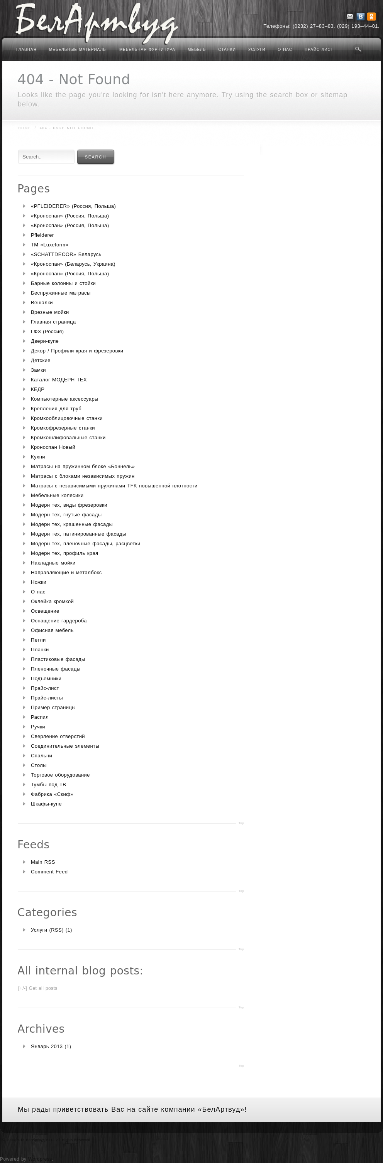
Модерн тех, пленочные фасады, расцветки (86, 543)
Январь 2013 (47, 1046)
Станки (227, 49)
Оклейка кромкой (52, 601)
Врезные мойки (50, 312)
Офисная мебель (52, 630)
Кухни (38, 457)
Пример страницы (53, 707)
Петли (38, 640)
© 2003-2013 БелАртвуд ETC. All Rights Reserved (46, 1140)
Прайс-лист (319, 49)
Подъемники (46, 678)
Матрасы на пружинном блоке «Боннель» (83, 466)
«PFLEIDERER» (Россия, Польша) (73, 206)
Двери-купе (45, 341)
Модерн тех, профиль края (64, 553)
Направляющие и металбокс (66, 572)
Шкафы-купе (46, 804)
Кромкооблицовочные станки (67, 418)
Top (241, 823)
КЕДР (37, 389)
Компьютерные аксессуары (64, 399)
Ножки (38, 582)
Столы (39, 765)
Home (24, 128)
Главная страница (53, 322)
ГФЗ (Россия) (47, 331)
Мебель (197, 49)
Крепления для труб (56, 408)
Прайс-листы (47, 698)
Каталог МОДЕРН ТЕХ (59, 380)
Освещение (45, 611)
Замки (38, 370)
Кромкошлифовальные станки (68, 437)
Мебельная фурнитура (147, 49)
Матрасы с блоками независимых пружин (83, 476)
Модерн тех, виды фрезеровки (69, 505)
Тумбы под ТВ (48, 784)
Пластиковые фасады (58, 659)
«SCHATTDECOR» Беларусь (66, 254)
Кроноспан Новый (53, 447)
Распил (40, 717)
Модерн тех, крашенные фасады (72, 524)
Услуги (257, 49)
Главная (26, 49)
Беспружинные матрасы (61, 293)
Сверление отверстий (58, 736)
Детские (41, 360)
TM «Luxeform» (49, 245)
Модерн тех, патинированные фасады (78, 534)
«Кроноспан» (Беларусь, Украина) (73, 264)
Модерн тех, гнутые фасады (66, 514)
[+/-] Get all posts (38, 988)
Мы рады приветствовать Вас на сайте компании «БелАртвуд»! (132, 1109)
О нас (285, 49)
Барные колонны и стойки (63, 283)
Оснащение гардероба (59, 621)
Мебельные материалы (78, 49)
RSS (56, 930)
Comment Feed (49, 872)
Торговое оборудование (60, 775)
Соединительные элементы (65, 746)
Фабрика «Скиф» (52, 794)
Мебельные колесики (57, 495)
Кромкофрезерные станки (63, 428)
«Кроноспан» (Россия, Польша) (70, 216)
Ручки (38, 727)
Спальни (41, 755)
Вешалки (42, 302)
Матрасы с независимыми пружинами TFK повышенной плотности (114, 486)
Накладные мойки (53, 563)
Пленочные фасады (55, 669)
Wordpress (40, 1159)
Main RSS (43, 862)
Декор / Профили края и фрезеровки (77, 351)
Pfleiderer (42, 235)
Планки (40, 649)
